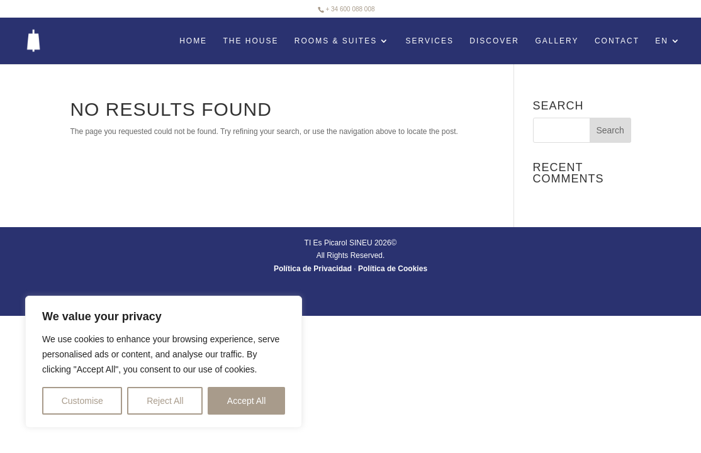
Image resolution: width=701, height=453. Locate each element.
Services (430, 40)
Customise (82, 401)
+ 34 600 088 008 (349, 9)
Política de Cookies (392, 268)
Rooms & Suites (335, 40)
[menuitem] (668, 50)
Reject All (165, 401)
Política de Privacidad (313, 268)
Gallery (556, 40)
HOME (193, 40)
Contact (617, 40)
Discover (494, 40)
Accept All (246, 401)
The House (250, 40)
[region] (163, 362)
